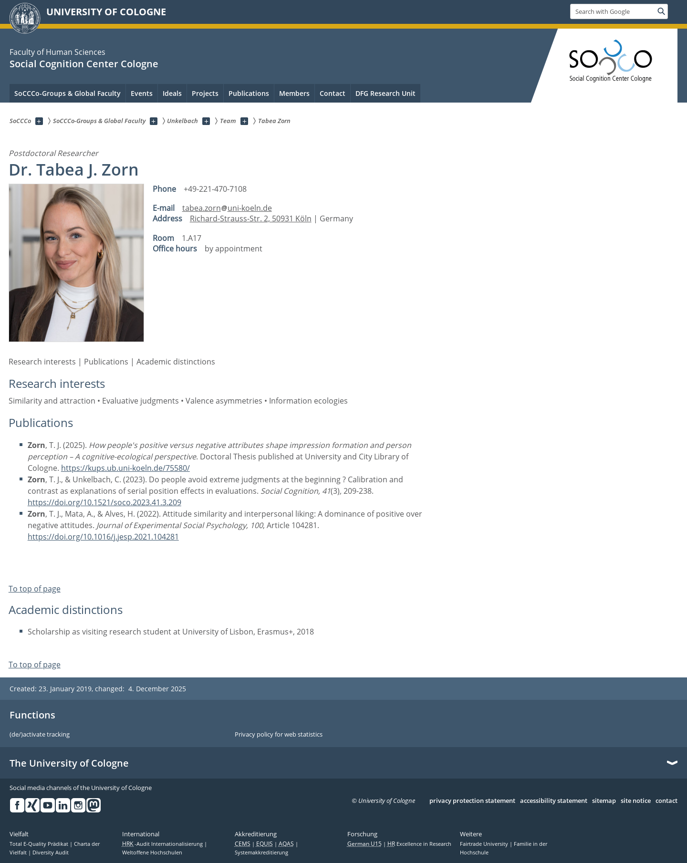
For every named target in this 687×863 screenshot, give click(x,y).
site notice (636, 801)
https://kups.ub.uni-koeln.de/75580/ (125, 468)
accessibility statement (553, 801)
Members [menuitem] (294, 93)
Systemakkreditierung (261, 852)
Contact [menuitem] (332, 93)
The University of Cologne (69, 763)
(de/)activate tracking (40, 734)
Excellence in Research (419, 844)
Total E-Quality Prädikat (40, 844)
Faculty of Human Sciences (57, 52)
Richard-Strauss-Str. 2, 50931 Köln (251, 218)
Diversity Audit (50, 852)
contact (666, 801)
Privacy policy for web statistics (279, 734)
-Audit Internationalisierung (163, 844)
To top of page (35, 588)
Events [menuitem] (142, 93)
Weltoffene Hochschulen (152, 852)
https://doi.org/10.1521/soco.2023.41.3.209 (104, 502)
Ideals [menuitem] (172, 93)
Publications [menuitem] (249, 93)
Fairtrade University (485, 844)
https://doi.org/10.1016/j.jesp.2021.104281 (103, 536)
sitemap (604, 801)
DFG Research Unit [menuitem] (385, 93)
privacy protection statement (472, 801)
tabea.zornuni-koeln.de (227, 208)
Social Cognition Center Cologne (84, 63)
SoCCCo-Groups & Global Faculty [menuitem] (67, 93)
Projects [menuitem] (205, 93)
